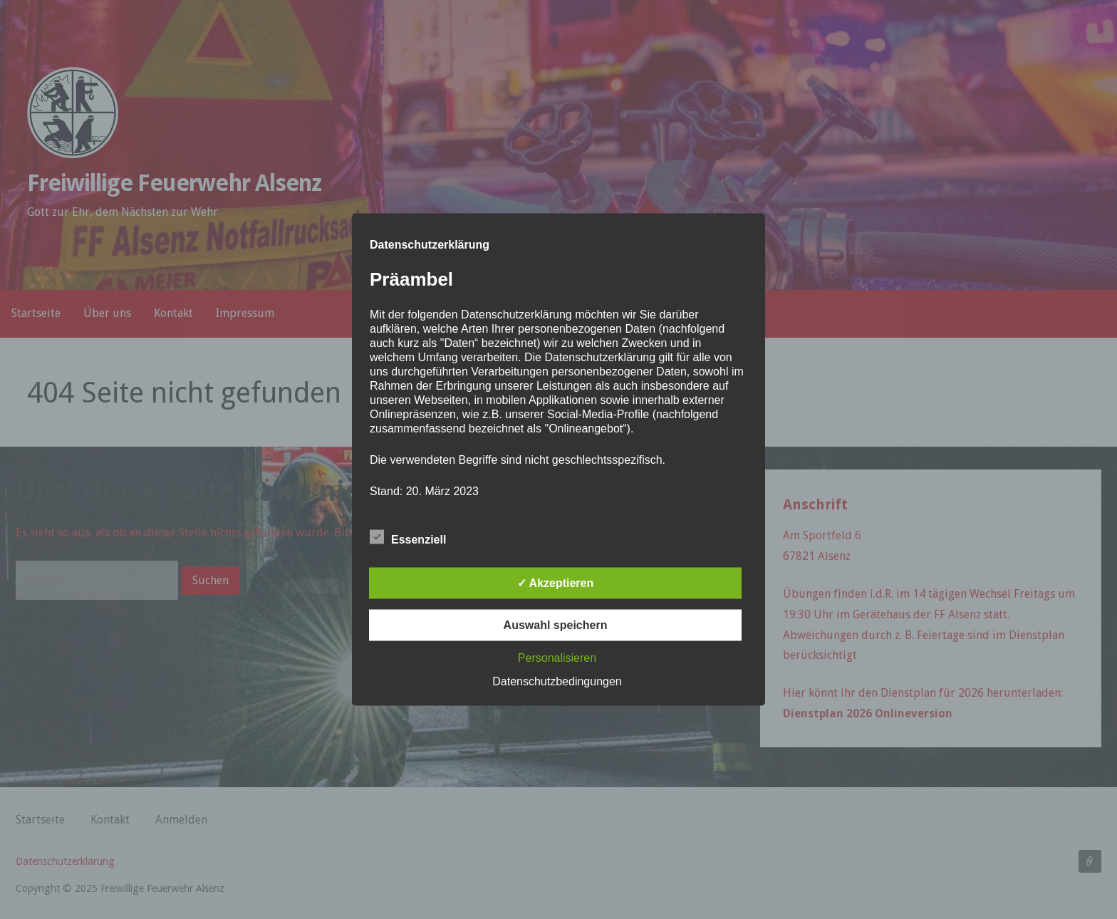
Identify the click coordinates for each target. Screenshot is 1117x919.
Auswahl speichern (556, 625)
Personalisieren (557, 658)
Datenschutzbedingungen (556, 681)
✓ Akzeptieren (555, 583)
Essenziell (408, 537)
